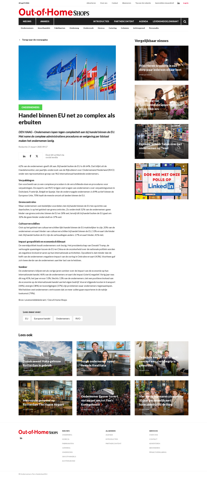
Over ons (103, 3)
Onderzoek (88, 28)
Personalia (154, 28)
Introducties (101, 21)
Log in (185, 3)
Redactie (23, 147)
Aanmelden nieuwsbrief (164, 3)
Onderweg (74, 28)
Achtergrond (139, 28)
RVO (77, 318)
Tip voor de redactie (143, 3)
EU (26, 318)
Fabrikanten (59, 28)
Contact (115, 3)
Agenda (143, 21)
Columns (125, 28)
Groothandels (44, 28)
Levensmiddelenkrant (166, 21)
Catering (113, 28)
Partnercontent (124, 21)
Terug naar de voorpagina (33, 40)
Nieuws (27, 21)
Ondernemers (27, 28)
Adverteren (91, 3)
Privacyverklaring (157, 452)
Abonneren (126, 3)
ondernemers (63, 318)
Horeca (101, 28)
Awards (44, 21)
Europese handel (42, 318)
